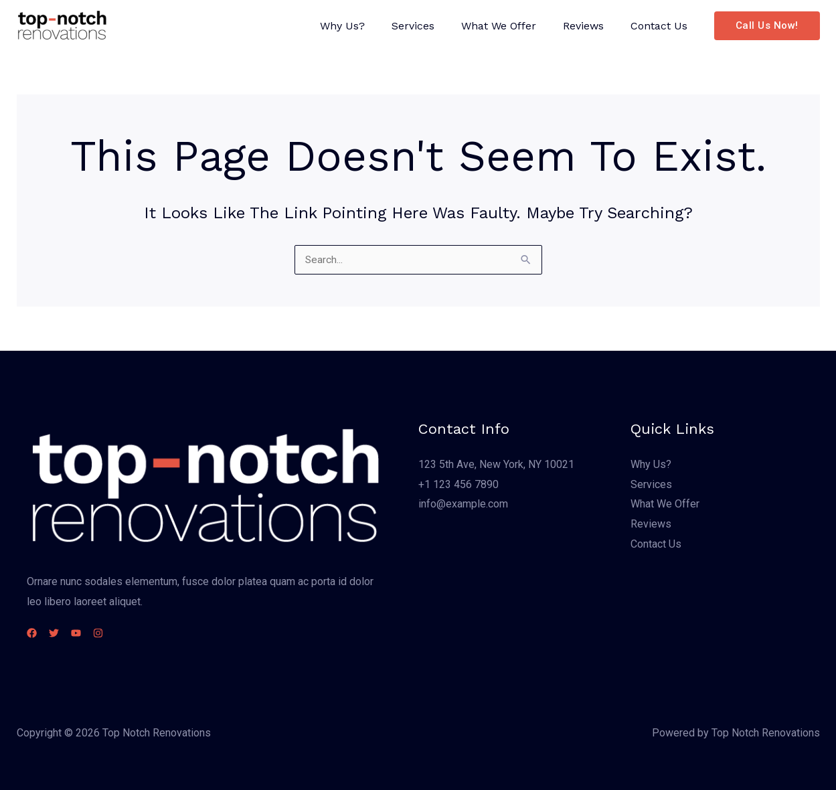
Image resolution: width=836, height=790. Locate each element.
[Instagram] (122, 633)
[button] (767, 25)
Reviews (591, 25)
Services (431, 25)
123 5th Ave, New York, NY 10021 (496, 464)
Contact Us (661, 25)
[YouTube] (92, 633)
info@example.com (463, 503)
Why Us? (366, 25)
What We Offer (512, 25)
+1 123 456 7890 (458, 484)
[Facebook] (32, 633)
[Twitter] (62, 633)
